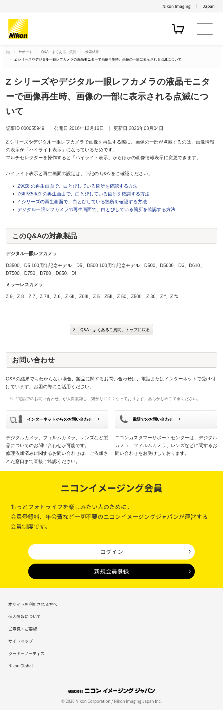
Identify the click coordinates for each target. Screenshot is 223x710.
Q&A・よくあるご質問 (58, 52)
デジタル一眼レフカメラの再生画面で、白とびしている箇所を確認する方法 (96, 209)
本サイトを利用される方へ (32, 604)
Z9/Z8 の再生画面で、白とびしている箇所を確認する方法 (77, 186)
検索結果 (92, 52)
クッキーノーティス (26, 653)
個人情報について (24, 616)
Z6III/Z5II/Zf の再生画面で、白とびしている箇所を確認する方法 (83, 193)
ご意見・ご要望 (22, 629)
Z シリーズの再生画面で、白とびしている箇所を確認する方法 (82, 201)
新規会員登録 (111, 571)
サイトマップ (20, 641)
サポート (26, 52)
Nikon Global (20, 666)
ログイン (111, 551)
